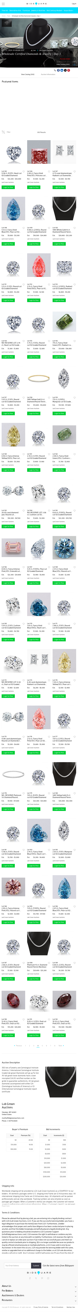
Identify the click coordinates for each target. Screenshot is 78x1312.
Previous (18, 1046)
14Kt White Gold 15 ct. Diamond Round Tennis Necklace (62, 231)
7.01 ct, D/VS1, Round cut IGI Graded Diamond (36, 796)
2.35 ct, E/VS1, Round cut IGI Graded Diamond (36, 457)
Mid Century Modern (54, 10)
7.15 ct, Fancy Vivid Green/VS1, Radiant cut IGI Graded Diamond (62, 344)
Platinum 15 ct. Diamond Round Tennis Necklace (37, 966)
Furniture (26, 10)
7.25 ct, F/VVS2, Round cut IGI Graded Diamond (36, 909)
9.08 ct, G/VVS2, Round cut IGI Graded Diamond (36, 231)
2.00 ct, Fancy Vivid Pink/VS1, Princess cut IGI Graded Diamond (36, 174)
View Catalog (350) (63, 64)
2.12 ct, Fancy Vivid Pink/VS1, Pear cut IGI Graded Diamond (36, 740)
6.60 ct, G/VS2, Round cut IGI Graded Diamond (62, 966)
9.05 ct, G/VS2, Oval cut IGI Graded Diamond (36, 1022)
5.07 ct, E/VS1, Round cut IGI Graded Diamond (11, 400)
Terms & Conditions (57, 1307)
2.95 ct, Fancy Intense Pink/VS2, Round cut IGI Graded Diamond (11, 909)
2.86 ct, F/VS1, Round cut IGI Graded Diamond (62, 626)
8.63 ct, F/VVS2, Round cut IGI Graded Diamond (62, 513)
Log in (74, 4)
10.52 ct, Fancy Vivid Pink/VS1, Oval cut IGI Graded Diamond (61, 1022)
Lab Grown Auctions (46, 50)
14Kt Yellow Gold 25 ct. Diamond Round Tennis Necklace (62, 796)
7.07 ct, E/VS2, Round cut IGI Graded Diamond (62, 740)
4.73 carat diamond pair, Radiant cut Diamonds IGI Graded (62, 174)
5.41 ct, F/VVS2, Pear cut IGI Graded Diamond (37, 570)
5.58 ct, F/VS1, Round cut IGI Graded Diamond (11, 853)
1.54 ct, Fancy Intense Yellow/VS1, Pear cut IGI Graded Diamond (62, 683)
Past (8, 16)
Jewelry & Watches (38, 10)
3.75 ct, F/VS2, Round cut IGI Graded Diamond (36, 344)
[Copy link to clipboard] (54, 70)
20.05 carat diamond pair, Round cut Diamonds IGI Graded (10, 513)
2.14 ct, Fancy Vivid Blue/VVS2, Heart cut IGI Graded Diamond (37, 853)
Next (61, 1046)
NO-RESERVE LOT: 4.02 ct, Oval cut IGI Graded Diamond (11, 683)
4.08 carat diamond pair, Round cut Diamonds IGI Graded (11, 740)
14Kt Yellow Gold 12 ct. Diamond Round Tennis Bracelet (36, 400)
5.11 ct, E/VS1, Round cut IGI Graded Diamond (12, 287)
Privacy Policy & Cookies (41, 1307)
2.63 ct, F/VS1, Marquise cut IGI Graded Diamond (62, 853)
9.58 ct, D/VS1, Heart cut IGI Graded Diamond (12, 174)
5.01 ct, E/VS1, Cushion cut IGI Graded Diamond (11, 626)
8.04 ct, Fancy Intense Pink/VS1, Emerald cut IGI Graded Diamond (11, 570)
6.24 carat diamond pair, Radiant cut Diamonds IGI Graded (37, 683)
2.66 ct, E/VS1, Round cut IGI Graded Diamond (11, 966)
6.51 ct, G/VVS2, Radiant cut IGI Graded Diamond (62, 287)
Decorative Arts (15, 10)
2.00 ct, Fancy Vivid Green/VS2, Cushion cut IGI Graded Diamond (62, 457)
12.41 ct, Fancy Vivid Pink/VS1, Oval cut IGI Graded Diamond (10, 1022)
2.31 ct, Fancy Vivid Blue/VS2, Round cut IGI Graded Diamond (62, 570)
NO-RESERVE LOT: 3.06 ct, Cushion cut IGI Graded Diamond (36, 513)
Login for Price (8, 187)
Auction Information (48, 74)
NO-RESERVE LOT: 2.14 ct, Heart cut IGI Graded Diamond (11, 344)
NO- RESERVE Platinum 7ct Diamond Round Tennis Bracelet (11, 796)
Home (3, 16)
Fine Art (5, 10)
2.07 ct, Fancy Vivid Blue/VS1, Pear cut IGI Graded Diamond (61, 909)
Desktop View (71, 1307)
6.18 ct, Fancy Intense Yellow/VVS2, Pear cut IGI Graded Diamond (11, 457)
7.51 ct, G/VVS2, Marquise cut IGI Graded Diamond (62, 400)
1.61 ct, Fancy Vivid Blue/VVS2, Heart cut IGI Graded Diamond (37, 626)
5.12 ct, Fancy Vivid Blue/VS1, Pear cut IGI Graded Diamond (10, 231)
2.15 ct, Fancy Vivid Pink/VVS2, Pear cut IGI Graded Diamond (36, 287)
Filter (8, 132)
